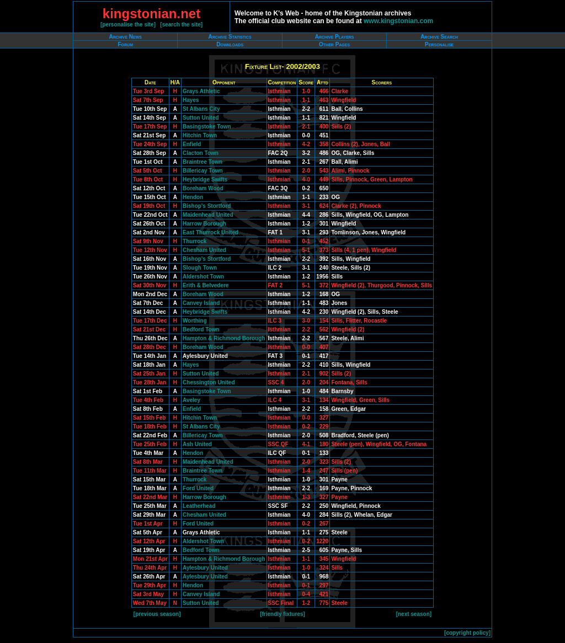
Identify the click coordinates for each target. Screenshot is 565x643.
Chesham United (204, 250)
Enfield (192, 144)
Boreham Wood (203, 188)
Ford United (198, 488)
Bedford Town (201, 329)
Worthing (195, 321)
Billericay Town (203, 171)
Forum (125, 44)
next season (414, 614)
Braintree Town (202, 162)
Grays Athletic (201, 91)
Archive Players (334, 37)
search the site (181, 25)
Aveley (191, 400)
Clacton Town (200, 153)
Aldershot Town (203, 277)
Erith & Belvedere (205, 285)
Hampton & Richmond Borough (224, 338)
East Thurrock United (210, 232)
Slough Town (200, 268)
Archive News (125, 37)
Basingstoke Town (207, 127)
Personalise (439, 44)
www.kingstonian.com (398, 21)
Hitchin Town (200, 135)
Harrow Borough (204, 224)
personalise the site (127, 25)
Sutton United (201, 118)
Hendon (193, 197)
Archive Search (439, 37)
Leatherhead (199, 506)
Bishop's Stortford (207, 206)
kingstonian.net (151, 13)
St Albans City (201, 109)
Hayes (191, 100)
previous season (157, 614)
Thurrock (194, 241)
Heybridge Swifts (205, 179)
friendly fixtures (282, 614)
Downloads (229, 44)
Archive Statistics (230, 37)
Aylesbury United (205, 568)
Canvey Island (201, 303)
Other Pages (334, 44)
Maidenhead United (208, 215)
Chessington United (208, 382)
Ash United (197, 444)
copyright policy (467, 633)
